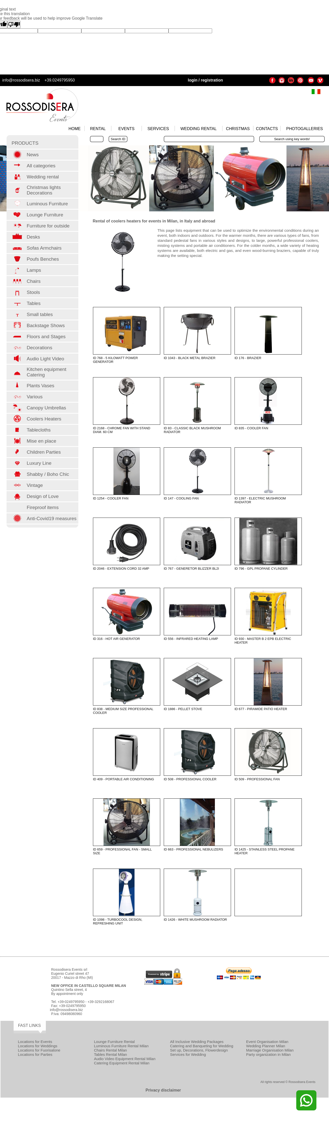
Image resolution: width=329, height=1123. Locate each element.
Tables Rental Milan (110, 1054)
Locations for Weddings (37, 1046)
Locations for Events (35, 1041)
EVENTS (126, 129)
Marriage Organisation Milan (269, 1050)
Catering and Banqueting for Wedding (201, 1046)
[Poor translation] (13, 24)
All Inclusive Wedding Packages (196, 1041)
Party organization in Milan (268, 1054)
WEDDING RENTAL (198, 129)
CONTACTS (267, 129)
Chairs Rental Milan (110, 1050)
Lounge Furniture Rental (114, 1041)
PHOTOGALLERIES (304, 129)
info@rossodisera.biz (21, 80)
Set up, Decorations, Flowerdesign (199, 1050)
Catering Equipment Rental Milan (121, 1063)
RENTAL (98, 129)
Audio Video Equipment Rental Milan (124, 1059)
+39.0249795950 (59, 80)
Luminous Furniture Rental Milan (121, 1046)
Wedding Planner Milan (265, 1046)
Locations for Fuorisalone (39, 1050)
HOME (75, 129)
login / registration (205, 80)
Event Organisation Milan (267, 1041)
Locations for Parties (35, 1054)
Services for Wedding (188, 1054)
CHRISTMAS (238, 129)
